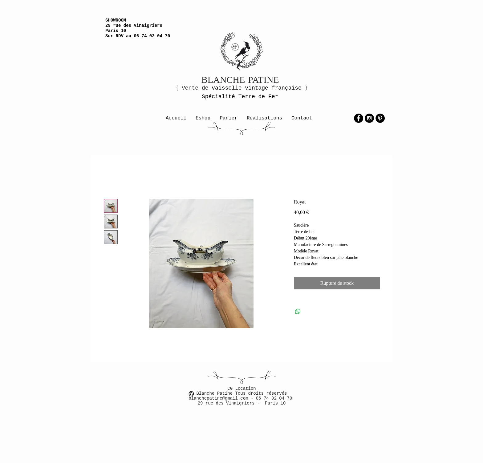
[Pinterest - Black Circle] (380, 118)
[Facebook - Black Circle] (358, 118)
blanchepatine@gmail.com (220, 398)
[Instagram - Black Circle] (369, 118)
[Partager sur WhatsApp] (298, 311)
